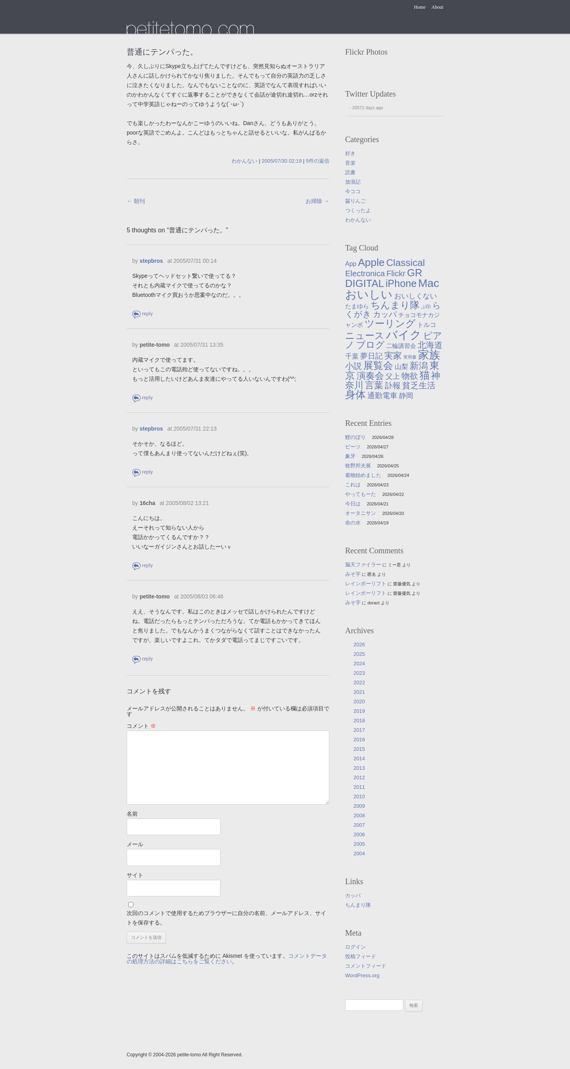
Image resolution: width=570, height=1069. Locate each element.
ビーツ (353, 447)
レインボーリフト (365, 584)
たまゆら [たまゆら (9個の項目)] (357, 306)
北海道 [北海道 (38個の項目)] (430, 344)
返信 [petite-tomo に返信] (143, 398)
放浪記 (353, 182)
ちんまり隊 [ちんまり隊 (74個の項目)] (395, 305)
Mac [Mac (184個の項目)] (428, 283)
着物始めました (363, 475)
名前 (132, 814)
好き (350, 153)
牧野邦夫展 (358, 466)
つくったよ (358, 210)
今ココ (353, 191)
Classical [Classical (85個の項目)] (405, 262)
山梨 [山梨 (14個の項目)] (401, 366)
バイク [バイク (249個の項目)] (404, 334)
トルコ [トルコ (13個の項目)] (426, 324)
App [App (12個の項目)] (350, 263)
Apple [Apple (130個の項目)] (371, 262)
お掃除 (317, 201)
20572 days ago (367, 107)
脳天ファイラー (363, 565)
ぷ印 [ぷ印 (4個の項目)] (426, 306)
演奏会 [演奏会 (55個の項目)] (370, 376)
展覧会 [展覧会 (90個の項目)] (378, 365)
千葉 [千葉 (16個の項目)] (352, 356)
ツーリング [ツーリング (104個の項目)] (390, 323)
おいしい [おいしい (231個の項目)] (369, 294)
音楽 (350, 163)
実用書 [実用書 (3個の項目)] (409, 357)
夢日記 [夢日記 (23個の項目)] (371, 356)
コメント (141, 726)
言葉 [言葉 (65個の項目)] (374, 385)
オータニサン (360, 513)
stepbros (151, 261)
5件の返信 (317, 161)
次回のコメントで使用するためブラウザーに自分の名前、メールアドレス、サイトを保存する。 (226, 918)
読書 (350, 172)
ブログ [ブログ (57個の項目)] (370, 345)
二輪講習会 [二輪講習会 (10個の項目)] (401, 345)
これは (353, 485)
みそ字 (353, 574)
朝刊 (136, 201)
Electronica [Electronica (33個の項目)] (365, 273)
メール (135, 844)
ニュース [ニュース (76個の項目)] (364, 335)
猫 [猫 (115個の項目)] (425, 375)
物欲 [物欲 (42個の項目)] (409, 376)
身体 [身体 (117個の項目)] (355, 394)
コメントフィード (365, 966)
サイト (135, 875)
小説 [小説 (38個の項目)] (353, 365)
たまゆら (190, 27)
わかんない (244, 161)
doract (373, 602)
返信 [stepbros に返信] (143, 314)
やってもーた (360, 494)
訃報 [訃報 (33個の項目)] (393, 385)
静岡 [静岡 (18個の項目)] (406, 396)
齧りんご (355, 201)
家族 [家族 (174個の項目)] (429, 355)
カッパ (353, 895)
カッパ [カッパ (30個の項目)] (385, 314)
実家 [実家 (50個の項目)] (393, 356)
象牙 (350, 456)
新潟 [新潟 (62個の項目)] (419, 366)
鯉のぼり (355, 437)
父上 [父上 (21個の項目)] (393, 376)
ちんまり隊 (358, 905)
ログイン (355, 947)
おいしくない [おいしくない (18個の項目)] (415, 296)
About (437, 7)
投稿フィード (360, 956)
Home (420, 7)
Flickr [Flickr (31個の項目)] (395, 273)
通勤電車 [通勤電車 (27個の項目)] (382, 395)
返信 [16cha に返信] (143, 566)
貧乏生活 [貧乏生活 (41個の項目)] (418, 385)
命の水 (353, 523)
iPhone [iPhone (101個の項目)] (401, 283)
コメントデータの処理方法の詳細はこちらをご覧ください (227, 959)
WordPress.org (362, 975)
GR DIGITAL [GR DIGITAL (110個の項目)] (383, 278)
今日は (353, 504)
